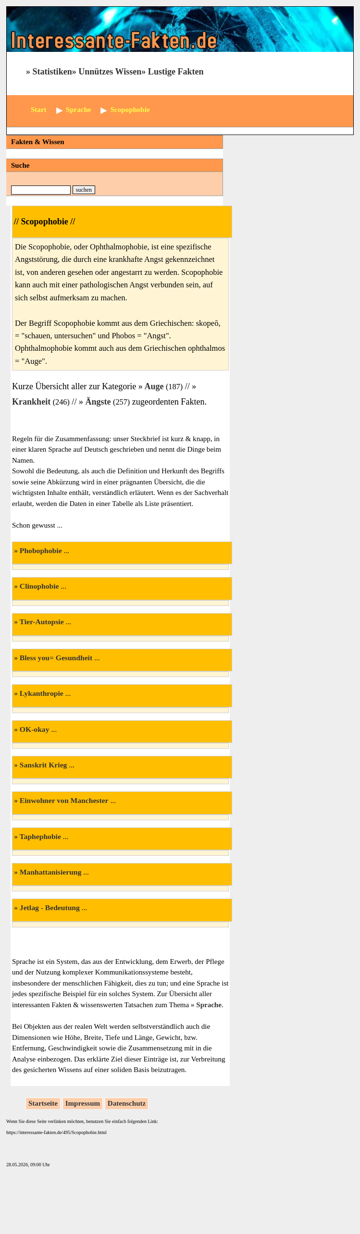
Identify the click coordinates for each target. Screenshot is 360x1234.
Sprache (209, 1005)
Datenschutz (127, 1103)
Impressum (82, 1103)
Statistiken (52, 71)
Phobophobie (41, 550)
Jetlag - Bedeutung (50, 907)
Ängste (98, 402)
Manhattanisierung (51, 872)
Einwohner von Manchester (64, 800)
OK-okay (35, 729)
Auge (153, 386)
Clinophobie (39, 586)
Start (39, 109)
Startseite (43, 1103)
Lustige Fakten (176, 71)
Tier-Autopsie (42, 621)
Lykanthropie (41, 693)
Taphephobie (40, 836)
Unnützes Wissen (109, 71)
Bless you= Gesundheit (56, 658)
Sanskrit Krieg (43, 765)
